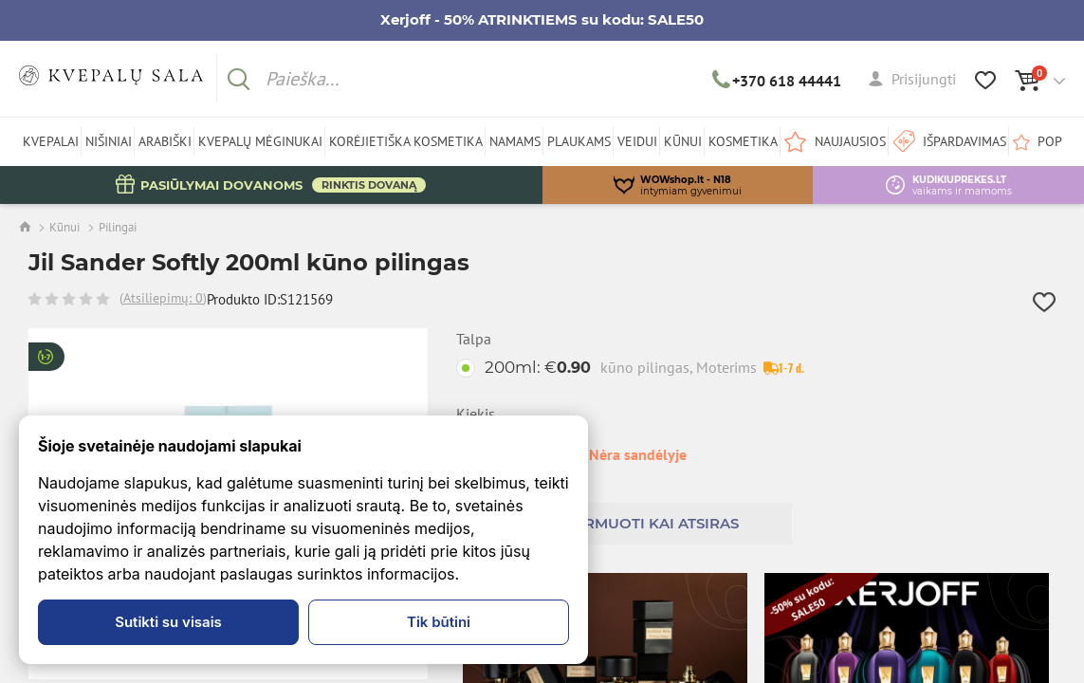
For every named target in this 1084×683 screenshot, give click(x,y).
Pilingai (118, 227)
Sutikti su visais (168, 622)
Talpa (473, 339)
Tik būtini (438, 622)
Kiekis (475, 414)
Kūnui (64, 227)
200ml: (621, 367)
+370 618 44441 (777, 80)
